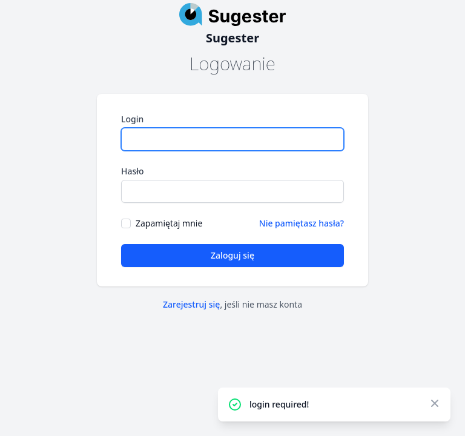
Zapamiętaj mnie (169, 223)
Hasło (132, 171)
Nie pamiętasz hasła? (301, 223)
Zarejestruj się (191, 304)
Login (132, 119)
